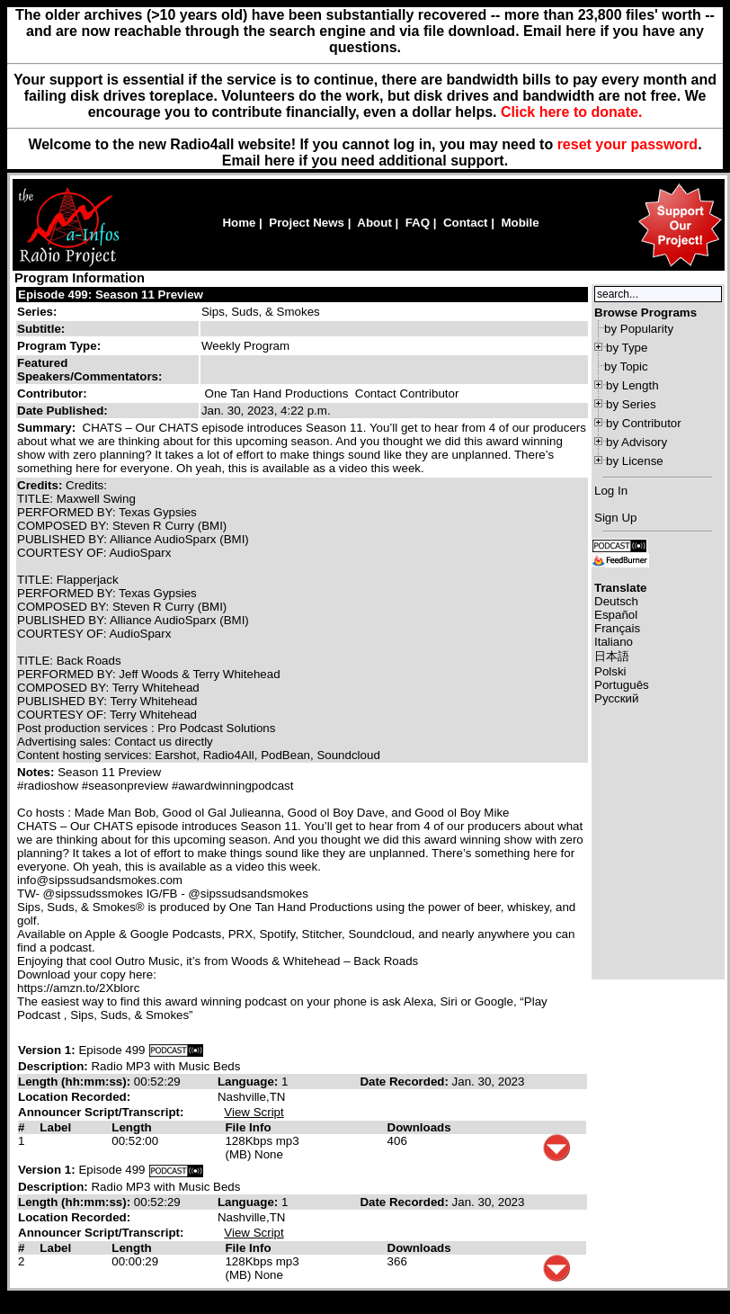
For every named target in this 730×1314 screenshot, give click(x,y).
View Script (253, 1112)
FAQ (417, 222)
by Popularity (638, 328)
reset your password (628, 144)
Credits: (41, 485)
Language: (249, 1081)
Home (238, 222)
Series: (37, 311)
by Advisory (636, 442)
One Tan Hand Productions (277, 393)
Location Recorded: (74, 1097)
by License (634, 461)
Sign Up (615, 517)
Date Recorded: (405, 1081)
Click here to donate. (571, 112)
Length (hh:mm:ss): (76, 1081)
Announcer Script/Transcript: (100, 1112)
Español (615, 614)
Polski (610, 671)
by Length (632, 385)
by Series (631, 404)
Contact (465, 222)
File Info (248, 1127)
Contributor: (52, 393)
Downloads (419, 1127)
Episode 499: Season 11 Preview (110, 294)
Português (621, 685)
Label (55, 1127)
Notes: (37, 772)
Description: (54, 1066)
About (374, 222)
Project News (306, 222)
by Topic (626, 366)
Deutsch (616, 601)
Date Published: (62, 410)
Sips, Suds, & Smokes (260, 311)
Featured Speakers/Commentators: (89, 369)
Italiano (613, 641)
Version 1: (47, 1050)
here (279, 160)
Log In (611, 490)
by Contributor (643, 423)
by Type (626, 347)
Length (131, 1127)
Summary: (48, 427)
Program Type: (59, 346)
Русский (616, 698)
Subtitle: (41, 328)
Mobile (520, 222)
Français (617, 628)
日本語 (611, 656)
